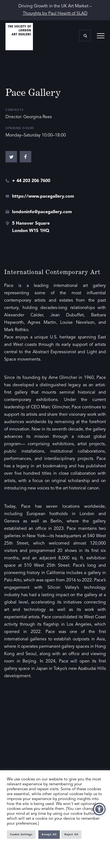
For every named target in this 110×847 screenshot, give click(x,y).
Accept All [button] (49, 834)
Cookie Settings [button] (21, 834)
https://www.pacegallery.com (43, 196)
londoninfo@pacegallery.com (42, 212)
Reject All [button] (71, 834)
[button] (99, 809)
